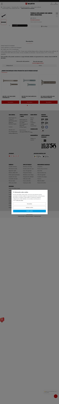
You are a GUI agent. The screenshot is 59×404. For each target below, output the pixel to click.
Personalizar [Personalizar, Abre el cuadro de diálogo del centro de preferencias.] (29, 203)
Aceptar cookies (29, 211)
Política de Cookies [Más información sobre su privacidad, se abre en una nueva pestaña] (19, 200)
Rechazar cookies (29, 207)
